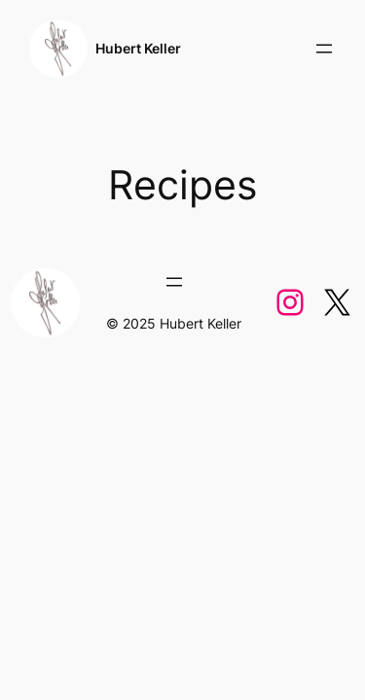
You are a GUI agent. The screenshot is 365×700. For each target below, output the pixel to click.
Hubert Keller (138, 48)
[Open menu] (324, 48)
